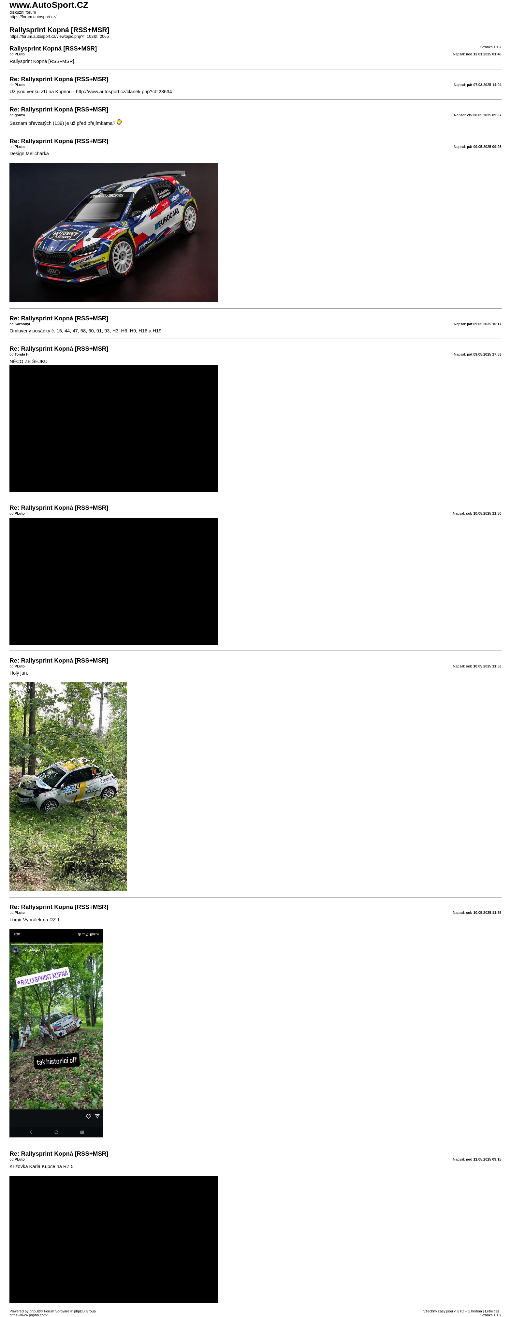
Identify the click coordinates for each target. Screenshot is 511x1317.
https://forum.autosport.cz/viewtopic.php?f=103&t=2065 (59, 36)
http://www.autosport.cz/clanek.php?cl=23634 (124, 91)
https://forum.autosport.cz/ (32, 17)
